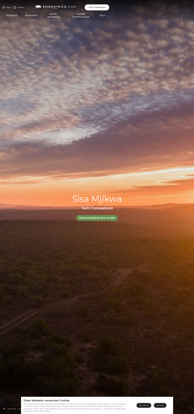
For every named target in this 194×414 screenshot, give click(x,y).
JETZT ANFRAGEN (179, 7)
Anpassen (160, 405)
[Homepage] (4, 409)
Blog (147, 14)
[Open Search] (19, 7)
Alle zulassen (144, 405)
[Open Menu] (7, 7)
